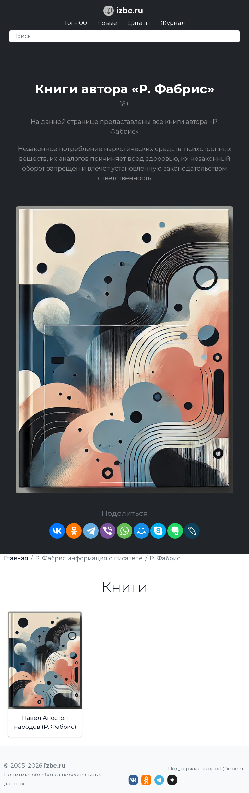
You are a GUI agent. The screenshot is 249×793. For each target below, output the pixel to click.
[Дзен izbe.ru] (172, 780)
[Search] (124, 36)
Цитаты (138, 23)
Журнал (172, 23)
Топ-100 (75, 23)
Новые (107, 23)
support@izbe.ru (223, 768)
